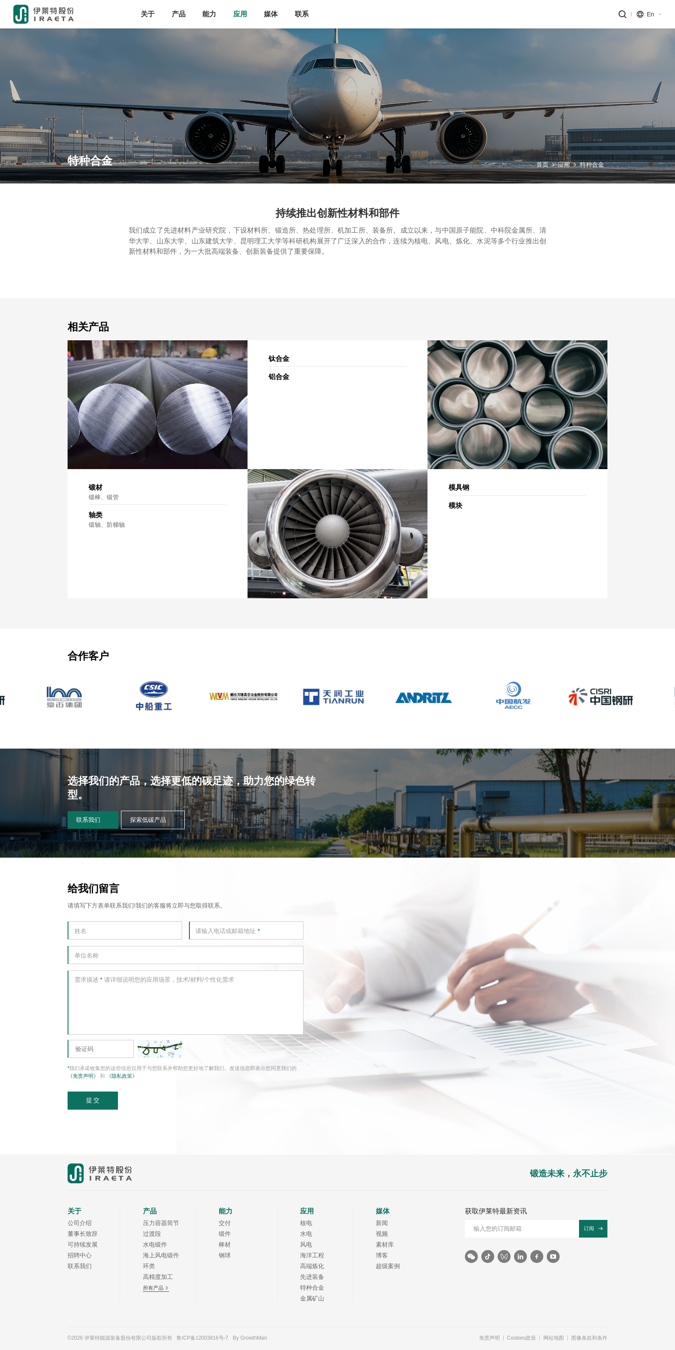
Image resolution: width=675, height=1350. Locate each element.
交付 (225, 1222)
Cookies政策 (521, 1338)
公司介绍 (80, 1222)
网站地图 (553, 1338)
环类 (149, 1266)
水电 (306, 1233)
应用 (564, 166)
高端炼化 (312, 1266)
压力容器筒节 (161, 1222)
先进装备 (312, 1276)
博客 (382, 1255)
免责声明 (489, 1338)
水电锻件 (155, 1244)
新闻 (382, 1222)
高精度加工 (158, 1276)
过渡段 (152, 1233)
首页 (542, 166)
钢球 (225, 1255)
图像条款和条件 (589, 1338)
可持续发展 (83, 1244)
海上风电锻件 (161, 1255)
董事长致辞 (83, 1233)
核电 (306, 1222)
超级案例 (388, 1266)
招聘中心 (80, 1255)
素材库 (385, 1244)
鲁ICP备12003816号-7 (202, 1338)
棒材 (225, 1244)
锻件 (225, 1233)
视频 (382, 1233)
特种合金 (592, 166)
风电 (306, 1244)
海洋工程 (312, 1255)
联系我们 (80, 1266)
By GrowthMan (250, 1338)
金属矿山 (312, 1298)
